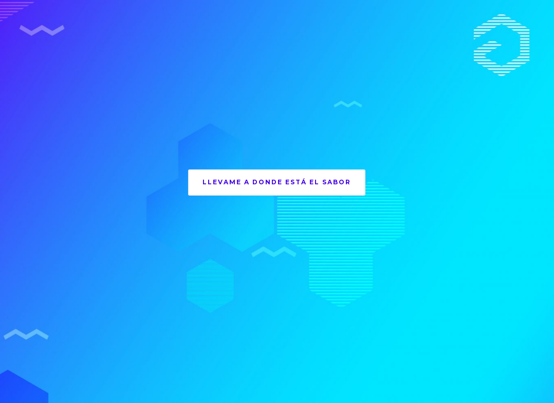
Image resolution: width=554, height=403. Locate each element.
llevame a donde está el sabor (276, 182)
